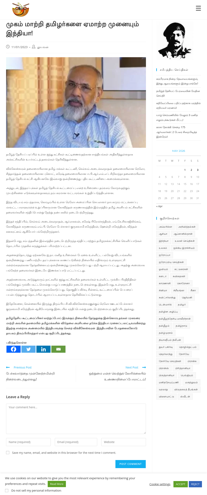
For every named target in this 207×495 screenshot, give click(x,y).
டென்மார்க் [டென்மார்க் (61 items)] (165, 304)
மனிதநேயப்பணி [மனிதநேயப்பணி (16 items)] (169, 382)
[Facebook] (13, 349)
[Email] (58, 349)
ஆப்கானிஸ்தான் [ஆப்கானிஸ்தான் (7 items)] (183, 233)
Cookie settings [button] (159, 484)
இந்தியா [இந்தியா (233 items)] (164, 241)
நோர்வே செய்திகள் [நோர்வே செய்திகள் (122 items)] (170, 361)
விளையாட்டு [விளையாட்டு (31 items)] (166, 396)
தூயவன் (43, 47)
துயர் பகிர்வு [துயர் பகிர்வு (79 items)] (166, 347)
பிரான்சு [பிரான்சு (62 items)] (192, 361)
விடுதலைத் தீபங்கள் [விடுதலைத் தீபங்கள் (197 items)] (186, 389)
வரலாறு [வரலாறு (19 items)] (163, 389)
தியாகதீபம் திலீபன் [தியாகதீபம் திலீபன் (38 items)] (170, 340)
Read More (56, 484)
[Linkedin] (43, 349)
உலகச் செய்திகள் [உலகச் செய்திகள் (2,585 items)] (185, 241)
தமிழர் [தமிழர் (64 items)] (182, 304)
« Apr (159, 206)
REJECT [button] (195, 484)
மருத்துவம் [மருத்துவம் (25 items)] (191, 382)
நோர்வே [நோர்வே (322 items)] (184, 354)
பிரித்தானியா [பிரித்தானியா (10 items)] (182, 368)
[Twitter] (28, 349)
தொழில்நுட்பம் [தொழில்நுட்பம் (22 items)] (188, 347)
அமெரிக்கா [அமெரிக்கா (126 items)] (165, 226)
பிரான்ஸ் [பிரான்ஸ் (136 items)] (164, 368)
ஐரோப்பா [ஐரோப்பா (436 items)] (164, 255)
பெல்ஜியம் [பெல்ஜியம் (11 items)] (187, 375)
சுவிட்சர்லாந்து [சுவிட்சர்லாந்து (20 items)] (167, 297)
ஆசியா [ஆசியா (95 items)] (163, 233)
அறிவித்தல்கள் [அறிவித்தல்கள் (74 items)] (186, 226)
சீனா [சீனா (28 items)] (193, 290)
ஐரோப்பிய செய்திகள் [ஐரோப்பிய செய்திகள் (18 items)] (171, 262)
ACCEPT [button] (180, 484)
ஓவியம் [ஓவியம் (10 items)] (163, 269)
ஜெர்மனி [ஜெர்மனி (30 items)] (187, 297)
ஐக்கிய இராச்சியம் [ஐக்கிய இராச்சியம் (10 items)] (184, 248)
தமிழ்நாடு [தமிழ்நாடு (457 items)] (181, 325)
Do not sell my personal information (36, 490)
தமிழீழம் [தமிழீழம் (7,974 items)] (164, 325)
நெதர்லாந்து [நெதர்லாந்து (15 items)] (165, 354)
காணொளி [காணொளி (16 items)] (165, 283)
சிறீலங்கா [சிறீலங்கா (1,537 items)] (178, 290)
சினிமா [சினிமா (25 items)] (163, 290)
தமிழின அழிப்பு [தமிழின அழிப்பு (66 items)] (168, 311)
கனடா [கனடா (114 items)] (162, 276)
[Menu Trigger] (198, 8)
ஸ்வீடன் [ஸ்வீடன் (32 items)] (185, 396)
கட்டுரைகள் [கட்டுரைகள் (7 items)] (181, 269)
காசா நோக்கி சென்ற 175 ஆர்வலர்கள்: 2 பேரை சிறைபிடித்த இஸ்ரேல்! (176, 131)
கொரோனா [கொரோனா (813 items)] (183, 283)
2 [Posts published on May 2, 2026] (191, 170)
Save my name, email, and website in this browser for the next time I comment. (64, 453)
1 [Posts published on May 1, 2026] (185, 170)
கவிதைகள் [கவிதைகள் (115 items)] (179, 276)
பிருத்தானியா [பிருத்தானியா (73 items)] (166, 375)
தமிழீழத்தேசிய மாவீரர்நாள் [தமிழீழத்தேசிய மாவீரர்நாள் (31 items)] (175, 318)
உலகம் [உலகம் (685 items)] (163, 248)
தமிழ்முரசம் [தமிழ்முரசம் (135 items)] (166, 333)
